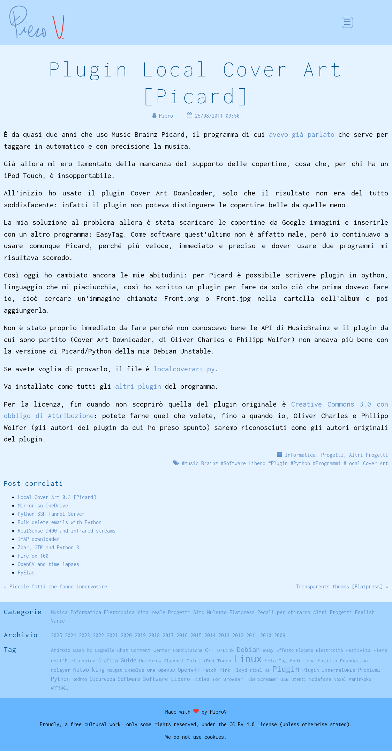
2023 (84, 635)
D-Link (225, 650)
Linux (248, 658)
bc (89, 650)
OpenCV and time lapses (48, 564)
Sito (198, 612)
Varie (58, 621)
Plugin (279, 463)
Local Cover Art (367, 463)
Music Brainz (201, 463)
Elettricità (329, 650)
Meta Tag (276, 660)
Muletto (217, 612)
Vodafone (320, 679)
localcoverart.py (184, 369)
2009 (279, 635)
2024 (70, 635)
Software (129, 679)
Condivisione (187, 650)
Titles (201, 679)
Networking (89, 669)
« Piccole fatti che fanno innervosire (55, 586)
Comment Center (150, 650)
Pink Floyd (233, 670)
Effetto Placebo (295, 650)
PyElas (26, 572)
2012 (237, 635)
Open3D (166, 670)
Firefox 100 (33, 556)
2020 (126, 635)
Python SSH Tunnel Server (51, 514)
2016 (182, 635)
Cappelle (104, 650)
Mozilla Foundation (343, 660)
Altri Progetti (368, 455)
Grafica (108, 660)
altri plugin (138, 386)
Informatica (300, 455)
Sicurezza (102, 679)
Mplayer (60, 670)
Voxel (340, 679)
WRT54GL (59, 688)
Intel (194, 660)
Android (60, 650)
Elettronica (119, 612)
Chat (122, 650)
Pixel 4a (260, 670)
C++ (209, 650)
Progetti (332, 455)
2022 (98, 635)
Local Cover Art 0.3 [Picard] (57, 497)
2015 (196, 635)
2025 (56, 635)
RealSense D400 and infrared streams (66, 531)
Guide (128, 660)
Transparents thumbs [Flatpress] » (342, 586)
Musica (59, 612)
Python (301, 463)
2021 (112, 635)
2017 (168, 635)
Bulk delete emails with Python (59, 522)
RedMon (80, 679)
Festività (358, 650)
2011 (251, 635)
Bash (78, 650)
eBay (268, 650)
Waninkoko (360, 679)
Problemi (369, 670)
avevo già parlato (301, 134)
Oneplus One (140, 670)
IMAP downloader (39, 539)
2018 (154, 635)
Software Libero (244, 463)
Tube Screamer (262, 679)
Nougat (114, 670)
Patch (210, 670)
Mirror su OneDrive (43, 505)
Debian (248, 649)
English (365, 612)
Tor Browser (227, 679)
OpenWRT (189, 670)
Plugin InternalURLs (328, 670)
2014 (210, 635)
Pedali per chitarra (283, 612)
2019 (140, 635)
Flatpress (242, 612)
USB (284, 679)
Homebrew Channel (161, 660)
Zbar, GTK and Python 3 (48, 547)
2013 (223, 635)
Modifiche (302, 660)
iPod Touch (217, 660)
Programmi (328, 463)
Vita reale (151, 612)
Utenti (299, 679)
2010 (265, 635)
